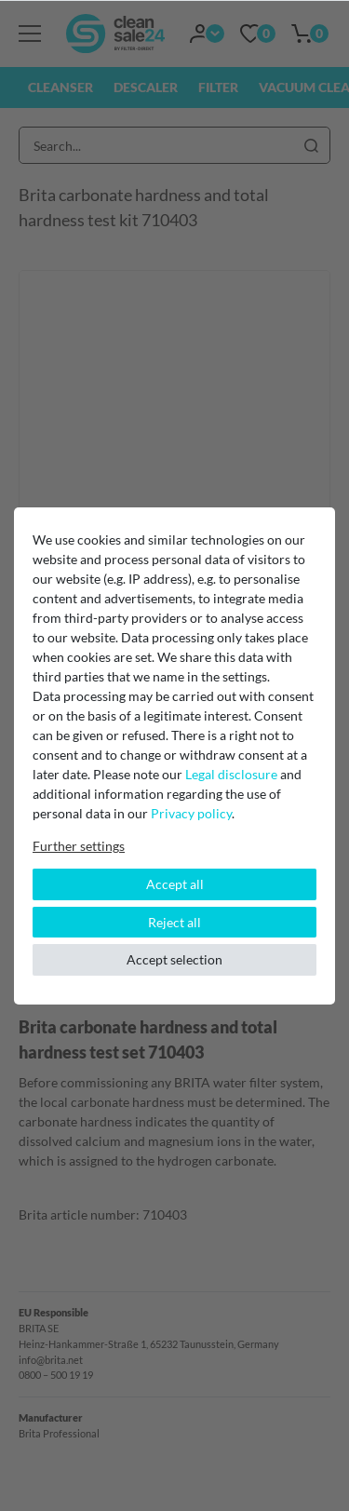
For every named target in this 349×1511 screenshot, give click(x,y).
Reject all (174, 922)
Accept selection (174, 959)
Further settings (79, 846)
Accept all (175, 884)
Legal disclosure (231, 774)
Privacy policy (191, 813)
